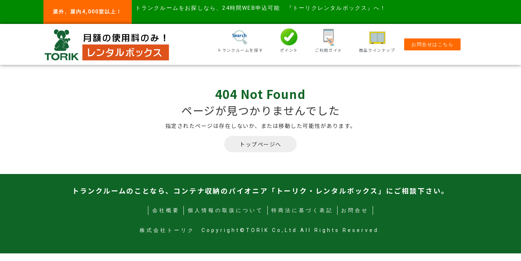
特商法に (302, 210)
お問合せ (355, 210)
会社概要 (166, 210)
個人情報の (225, 210)
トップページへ (260, 144)
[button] (432, 44)
